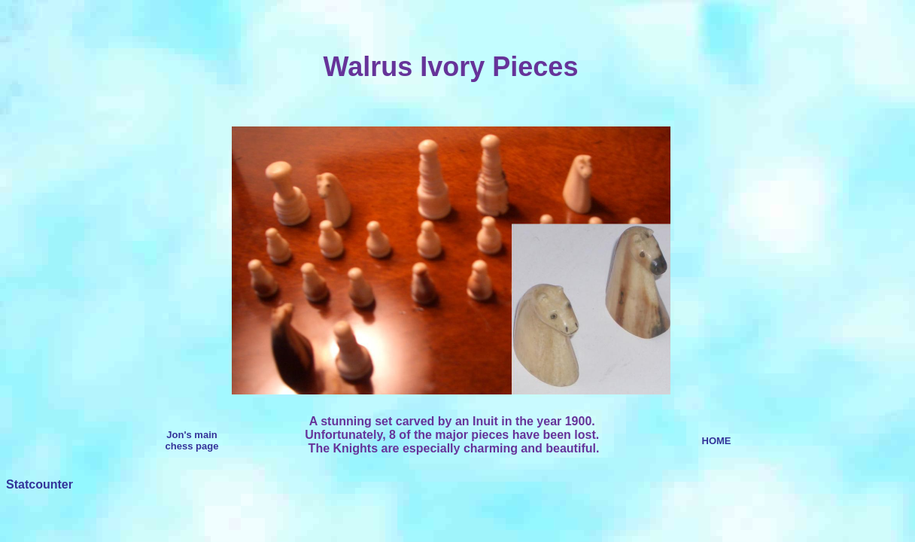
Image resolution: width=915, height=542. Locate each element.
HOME (716, 440)
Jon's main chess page (192, 440)
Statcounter (39, 484)
